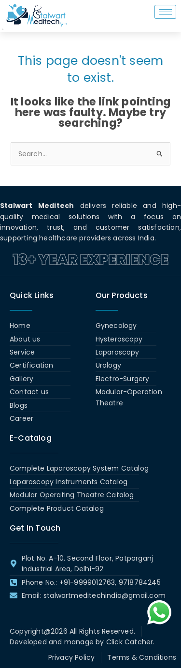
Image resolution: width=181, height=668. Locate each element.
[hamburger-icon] (165, 12)
